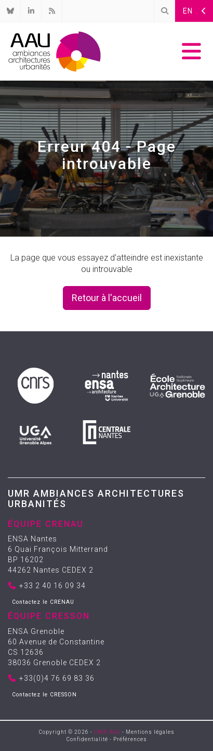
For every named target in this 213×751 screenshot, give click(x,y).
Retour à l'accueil (107, 297)
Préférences (130, 739)
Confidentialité (87, 739)
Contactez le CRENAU (43, 602)
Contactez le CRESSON (44, 694)
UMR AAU (107, 732)
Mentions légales (150, 732)
